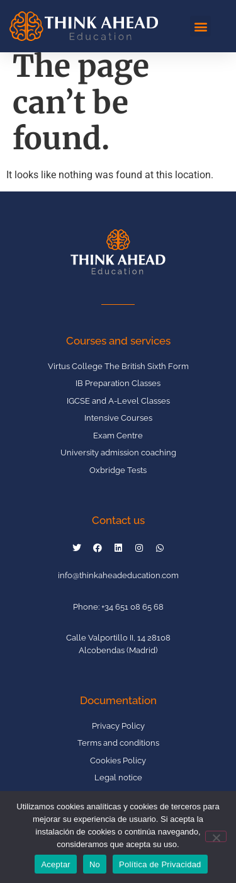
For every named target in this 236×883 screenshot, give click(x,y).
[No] (216, 836)
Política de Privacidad (160, 864)
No (94, 864)
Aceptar (55, 864)
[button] (200, 26)
